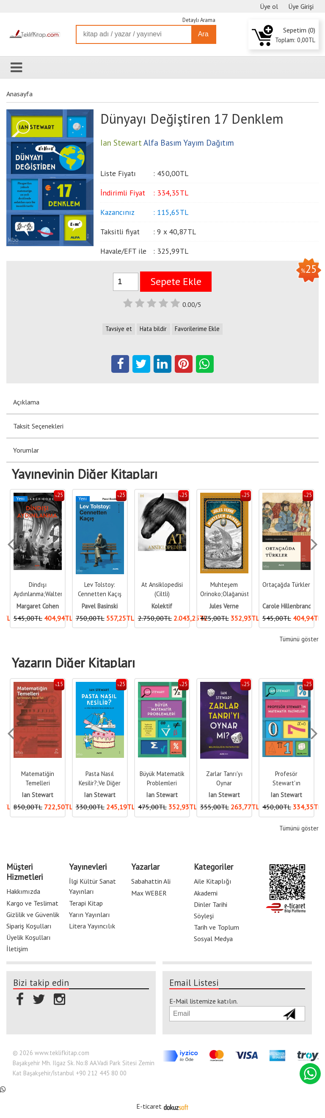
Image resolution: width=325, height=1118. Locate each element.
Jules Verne (224, 606)
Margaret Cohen (38, 606)
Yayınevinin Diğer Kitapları (84, 474)
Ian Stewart (37, 795)
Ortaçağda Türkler (286, 585)
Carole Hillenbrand (286, 606)
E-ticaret (149, 1106)
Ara (203, 34)
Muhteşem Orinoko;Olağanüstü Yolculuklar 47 (226, 594)
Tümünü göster (299, 639)
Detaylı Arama (198, 20)
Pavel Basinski (100, 606)
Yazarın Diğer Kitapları (73, 663)
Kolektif (161, 606)
